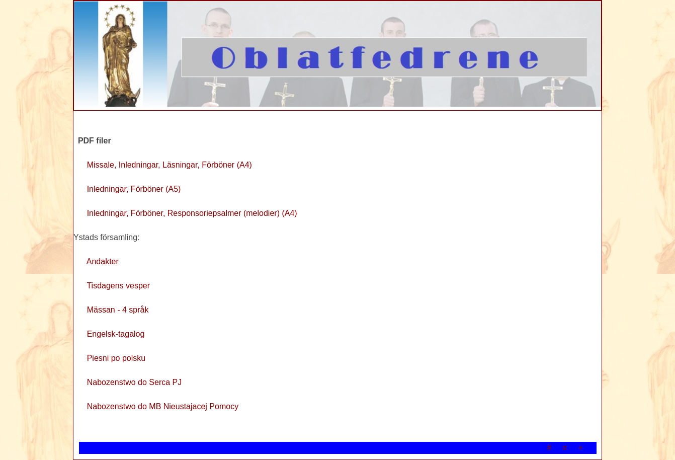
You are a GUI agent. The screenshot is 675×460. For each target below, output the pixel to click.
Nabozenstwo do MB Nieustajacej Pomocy (162, 406)
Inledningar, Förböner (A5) (134, 189)
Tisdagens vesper (118, 285)
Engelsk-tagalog (116, 334)
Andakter (103, 261)
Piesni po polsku (116, 358)
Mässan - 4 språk (118, 309)
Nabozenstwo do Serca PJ (134, 382)
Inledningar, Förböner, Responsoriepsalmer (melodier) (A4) (192, 213)
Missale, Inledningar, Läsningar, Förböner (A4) (169, 165)
